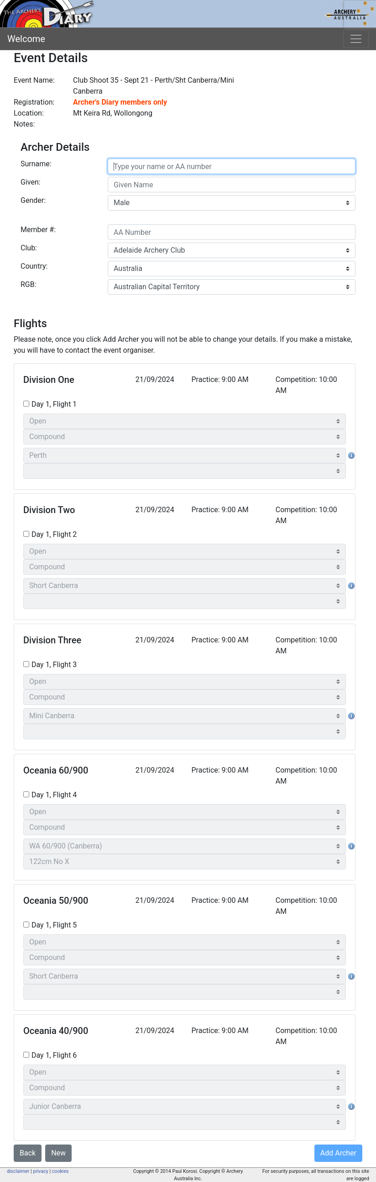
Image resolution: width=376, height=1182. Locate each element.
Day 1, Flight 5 (54, 925)
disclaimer (18, 1171)
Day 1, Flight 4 (54, 794)
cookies (60, 1171)
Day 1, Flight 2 (54, 534)
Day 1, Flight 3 (54, 664)
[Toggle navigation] (356, 39)
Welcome (26, 38)
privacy (40, 1171)
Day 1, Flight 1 (54, 404)
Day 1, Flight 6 (54, 1055)
